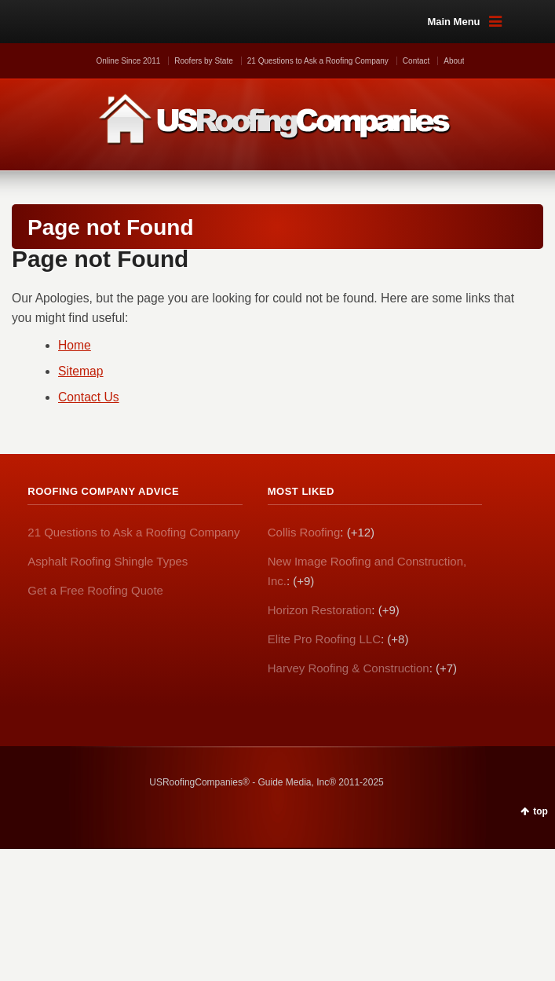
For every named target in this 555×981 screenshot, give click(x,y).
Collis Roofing (304, 532)
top (540, 811)
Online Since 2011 (129, 61)
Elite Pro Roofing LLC (324, 639)
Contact (416, 61)
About (454, 61)
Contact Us (88, 397)
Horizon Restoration (320, 610)
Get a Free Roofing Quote (95, 590)
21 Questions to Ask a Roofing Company (318, 61)
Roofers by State (203, 61)
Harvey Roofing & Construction (348, 668)
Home (74, 345)
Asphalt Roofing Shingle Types (107, 561)
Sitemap (81, 371)
